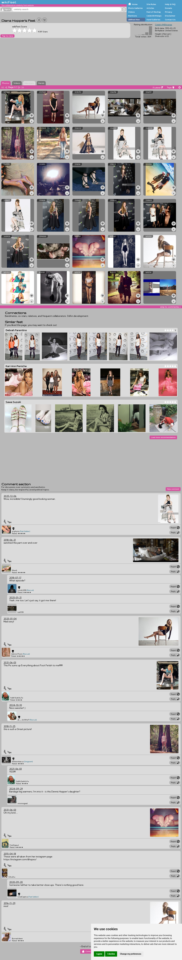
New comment (173, 489)
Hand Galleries (153, 19)
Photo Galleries (135, 8)
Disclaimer (170, 15)
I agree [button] (99, 954)
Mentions (132, 15)
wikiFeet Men (134, 19)
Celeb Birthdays (154, 15)
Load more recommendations (163, 437)
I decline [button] (111, 954)
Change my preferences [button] (130, 954)
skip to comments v (170, 307)
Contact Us (170, 19)
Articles (150, 8)
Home (134, 4)
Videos (131, 11)
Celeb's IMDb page (163, 25)
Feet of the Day (154, 11)
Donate (168, 8)
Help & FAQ (170, 4)
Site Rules (151, 4)
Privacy (168, 11)
